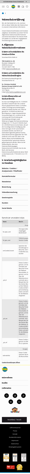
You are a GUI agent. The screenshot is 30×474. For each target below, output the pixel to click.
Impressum (15, 440)
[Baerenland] (15, 410)
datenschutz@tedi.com (13, 69)
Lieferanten (6, 388)
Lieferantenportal (15, 427)
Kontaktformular (8, 176)
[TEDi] (13, 6)
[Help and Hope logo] (19, 467)
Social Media (7, 208)
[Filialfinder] (24, 7)
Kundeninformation (15, 437)
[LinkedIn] (11, 401)
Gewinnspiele (7, 197)
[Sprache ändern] (14, 419)
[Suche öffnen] (8, 7)
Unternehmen (7, 377)
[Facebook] (15, 395)
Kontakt (15, 434)
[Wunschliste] (27, 6)
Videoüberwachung (9, 192)
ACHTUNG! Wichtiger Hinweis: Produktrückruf (13, 1)
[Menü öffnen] (3, 6)
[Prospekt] (20, 6)
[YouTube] (19, 401)
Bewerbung (6, 187)
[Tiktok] (23, 395)
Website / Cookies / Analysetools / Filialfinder (12, 169)
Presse (15, 431)
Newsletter (6, 181)
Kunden (5, 203)
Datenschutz (15, 444)
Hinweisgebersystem (15, 447)
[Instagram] (6, 395)
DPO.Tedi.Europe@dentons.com (16, 92)
